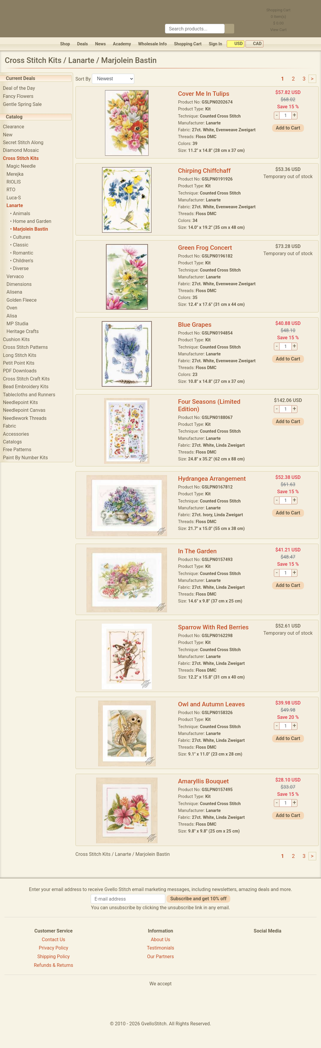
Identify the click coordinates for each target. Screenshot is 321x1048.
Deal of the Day (23, 88)
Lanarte (19, 205)
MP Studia (22, 323)
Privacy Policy (53, 967)
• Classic (24, 245)
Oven (16, 308)
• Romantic (26, 253)
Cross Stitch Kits (25, 158)
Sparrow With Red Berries (216, 647)
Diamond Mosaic (25, 150)
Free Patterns (21, 449)
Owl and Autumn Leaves (214, 724)
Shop (65, 44)
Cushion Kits (20, 339)
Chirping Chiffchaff (207, 175)
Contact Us (53, 959)
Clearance (18, 127)
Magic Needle (25, 166)
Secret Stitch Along (27, 142)
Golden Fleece (26, 300)
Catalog (18, 117)
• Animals (25, 213)
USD (236, 44)
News (100, 44)
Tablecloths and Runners (33, 394)
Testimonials (160, 967)
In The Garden (200, 570)
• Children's (26, 260)
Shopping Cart (188, 44)
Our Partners (160, 976)
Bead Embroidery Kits (30, 386)
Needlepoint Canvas (28, 410)
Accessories (20, 434)
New (12, 135)
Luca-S (18, 198)
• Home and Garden (35, 221)
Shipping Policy (53, 976)
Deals (82, 44)
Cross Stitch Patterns (29, 347)
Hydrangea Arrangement (215, 498)
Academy (122, 44)
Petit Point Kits (23, 363)
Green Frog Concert (208, 257)
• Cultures (25, 237)
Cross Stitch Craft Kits (30, 379)
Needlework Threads (29, 418)
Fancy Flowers (22, 96)
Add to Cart (288, 128)
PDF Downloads (24, 371)
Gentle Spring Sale (26, 104)
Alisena (19, 292)
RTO (15, 189)
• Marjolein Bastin (34, 229)
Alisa (16, 316)
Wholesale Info (152, 44)
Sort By (87, 78)
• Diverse (24, 268)
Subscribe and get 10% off (198, 918)
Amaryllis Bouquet (206, 801)
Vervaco (19, 276)
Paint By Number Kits (30, 457)
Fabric (14, 426)
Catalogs (16, 442)
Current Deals (25, 78)
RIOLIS (18, 182)
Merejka (19, 174)
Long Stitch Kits (24, 355)
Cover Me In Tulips (206, 93)
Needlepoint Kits (24, 402)
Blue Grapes (197, 339)
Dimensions (23, 284)
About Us (160, 959)
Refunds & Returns (53, 985)
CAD (254, 44)
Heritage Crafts (27, 331)
